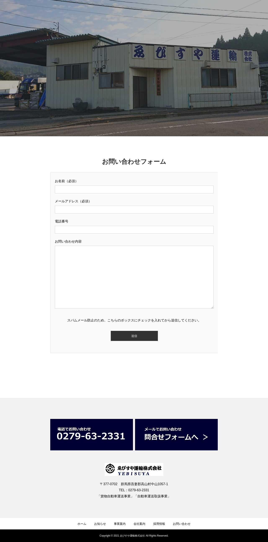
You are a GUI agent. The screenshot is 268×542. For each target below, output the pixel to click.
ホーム (81, 523)
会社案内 (139, 523)
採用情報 (159, 523)
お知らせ (100, 523)
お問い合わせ (182, 523)
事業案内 (120, 523)
